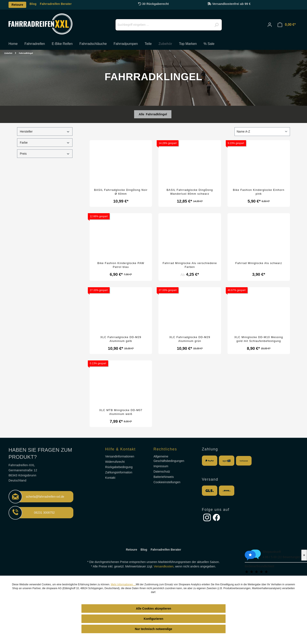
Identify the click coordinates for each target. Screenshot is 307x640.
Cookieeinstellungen (167, 482)
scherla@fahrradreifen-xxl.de (45, 496)
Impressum (161, 466)
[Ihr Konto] (270, 24)
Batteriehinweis (164, 477)
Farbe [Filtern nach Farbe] (45, 142)
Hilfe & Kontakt (120, 449)
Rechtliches (165, 449)
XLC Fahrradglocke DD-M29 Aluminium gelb (120, 339)
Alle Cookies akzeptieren (153, 608)
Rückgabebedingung (118, 467)
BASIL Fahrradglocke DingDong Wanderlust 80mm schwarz (190, 191)
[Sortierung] (262, 131)
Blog (33, 4)
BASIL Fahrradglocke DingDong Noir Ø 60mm (121, 191)
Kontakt (110, 477)
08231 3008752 (44, 512)
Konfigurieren (153, 618)
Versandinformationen (119, 456)
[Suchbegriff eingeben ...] (168, 25)
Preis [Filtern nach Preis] (45, 154)
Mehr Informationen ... (123, 584)
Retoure (17, 4)
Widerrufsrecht (115, 461)
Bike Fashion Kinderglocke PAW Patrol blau (120, 265)
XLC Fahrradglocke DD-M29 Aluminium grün (189, 339)
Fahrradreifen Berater (56, 4)
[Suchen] (216, 25)
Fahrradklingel (156, 114)
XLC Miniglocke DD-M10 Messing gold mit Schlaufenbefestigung (258, 339)
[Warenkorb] (286, 24)
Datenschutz (162, 471)
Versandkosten (164, 566)
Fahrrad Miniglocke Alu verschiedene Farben (190, 265)
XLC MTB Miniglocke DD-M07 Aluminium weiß (120, 412)
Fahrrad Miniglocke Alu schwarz (258, 263)
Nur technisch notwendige (153, 629)
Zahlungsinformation (118, 472)
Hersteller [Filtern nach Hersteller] (45, 131)
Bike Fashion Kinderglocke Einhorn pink (258, 191)
